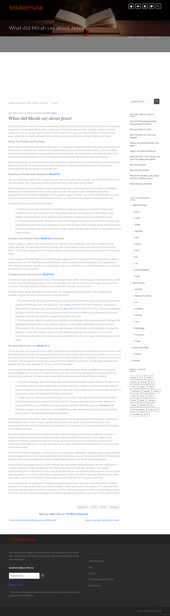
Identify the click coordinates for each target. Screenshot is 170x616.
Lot (135, 263)
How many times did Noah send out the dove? (32, 520)
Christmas (138, 334)
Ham (132, 396)
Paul (136, 237)
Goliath (141, 386)
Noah (136, 218)
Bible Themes (31, 103)
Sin (135, 302)
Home (131, 37)
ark (150, 405)
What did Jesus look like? (140, 183)
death (140, 400)
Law (135, 321)
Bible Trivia (16, 585)
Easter (133, 382)
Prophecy (154, 37)
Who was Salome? (137, 164)
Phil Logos (50, 112)
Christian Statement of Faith (101, 579)
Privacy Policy (95, 585)
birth (132, 386)
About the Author (96, 561)
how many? (152, 409)
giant (132, 400)
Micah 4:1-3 (42, 345)
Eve (135, 257)
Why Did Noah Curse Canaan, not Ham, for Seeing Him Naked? (144, 158)
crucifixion (134, 414)
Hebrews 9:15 (105, 405)
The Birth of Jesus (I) (75, 514)
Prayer (136, 341)
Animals (135, 360)
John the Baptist (141, 270)
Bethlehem (81, 507)
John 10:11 (68, 308)
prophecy (113, 507)
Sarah (136, 276)
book (145, 414)
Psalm (149, 396)
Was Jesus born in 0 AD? (139, 129)
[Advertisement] (85, 73)
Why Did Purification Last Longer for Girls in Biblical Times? (143, 177)
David (136, 224)
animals (142, 382)
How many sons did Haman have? (101, 520)
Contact (92, 573)
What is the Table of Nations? (142, 151)
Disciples (138, 231)
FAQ (90, 567)
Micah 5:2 (53, 174)
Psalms (137, 354)
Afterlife (137, 315)
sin (150, 382)
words (140, 396)
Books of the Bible (139, 347)
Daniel (136, 244)
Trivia (141, 37)
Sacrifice (137, 289)
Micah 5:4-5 (47, 274)
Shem (132, 405)
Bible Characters (16, 103)
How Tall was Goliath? (138, 170)
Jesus (93, 507)
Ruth (136, 250)
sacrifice (150, 400)
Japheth (142, 405)
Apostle (145, 391)
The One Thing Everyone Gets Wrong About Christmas (142, 122)
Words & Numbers (142, 295)
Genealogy (138, 328)
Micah (102, 507)
